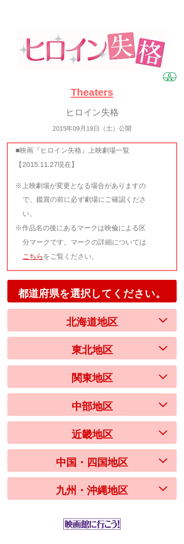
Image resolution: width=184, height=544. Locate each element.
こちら (33, 256)
